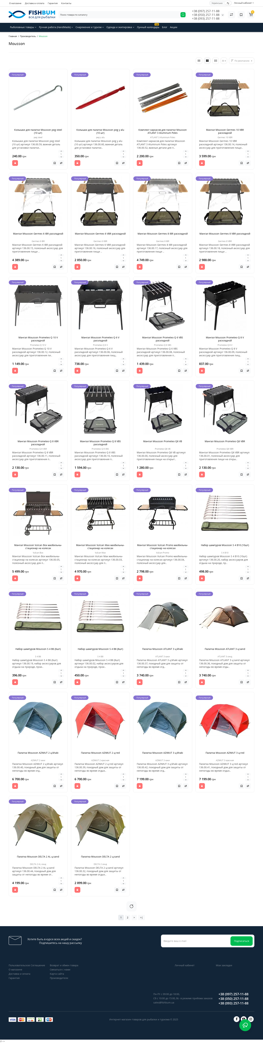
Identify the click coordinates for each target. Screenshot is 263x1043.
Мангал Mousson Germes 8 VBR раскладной (224, 233)
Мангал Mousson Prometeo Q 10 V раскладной (38, 339)
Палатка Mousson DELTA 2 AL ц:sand (38, 856)
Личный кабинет (185, 965)
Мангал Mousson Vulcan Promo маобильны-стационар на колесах (162, 546)
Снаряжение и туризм (90, 27)
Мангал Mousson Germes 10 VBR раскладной (225, 131)
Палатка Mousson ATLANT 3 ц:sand (225, 649)
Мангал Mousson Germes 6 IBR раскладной (38, 233)
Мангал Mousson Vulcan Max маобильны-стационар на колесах (100, 546)
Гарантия (53, 3)
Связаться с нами (60, 969)
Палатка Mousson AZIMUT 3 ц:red (225, 752)
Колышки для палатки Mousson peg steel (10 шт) (38, 131)
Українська (217, 3)
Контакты (66, 3)
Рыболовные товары (23, 27)
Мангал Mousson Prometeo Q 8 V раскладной (225, 339)
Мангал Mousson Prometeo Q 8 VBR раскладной (38, 443)
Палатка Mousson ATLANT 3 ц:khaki (162, 649)
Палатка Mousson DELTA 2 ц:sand (100, 856)
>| (141, 917)
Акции (173, 27)
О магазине (15, 3)
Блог (164, 27)
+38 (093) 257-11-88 (205, 18)
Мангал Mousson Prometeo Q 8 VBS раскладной (100, 443)
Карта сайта (57, 973)
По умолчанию (242, 60)
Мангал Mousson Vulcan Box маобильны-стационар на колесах (38, 546)
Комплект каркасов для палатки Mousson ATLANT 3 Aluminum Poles (162, 131)
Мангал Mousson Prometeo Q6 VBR (225, 441)
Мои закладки (224, 965)
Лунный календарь (148, 26)
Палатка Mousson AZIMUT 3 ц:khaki (162, 752)
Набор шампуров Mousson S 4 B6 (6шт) (38, 649)
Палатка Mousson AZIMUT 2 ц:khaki (38, 752)
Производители (59, 978)
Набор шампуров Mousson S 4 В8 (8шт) (100, 649)
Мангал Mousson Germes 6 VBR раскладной (100, 233)
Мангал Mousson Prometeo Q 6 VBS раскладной (162, 339)
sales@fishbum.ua (163, 1002)
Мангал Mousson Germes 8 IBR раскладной (163, 233)
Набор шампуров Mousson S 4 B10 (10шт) (225, 545)
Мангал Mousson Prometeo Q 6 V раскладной (100, 339)
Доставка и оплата (34, 3)
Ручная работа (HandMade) (56, 27)
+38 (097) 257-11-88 (205, 11)
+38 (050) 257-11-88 (205, 15)
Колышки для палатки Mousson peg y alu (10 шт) (100, 131)
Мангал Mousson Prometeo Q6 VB (162, 441)
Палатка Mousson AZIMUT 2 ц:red (100, 752)
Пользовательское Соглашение (27, 965)
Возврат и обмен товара (64, 965)
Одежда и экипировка (120, 27)
